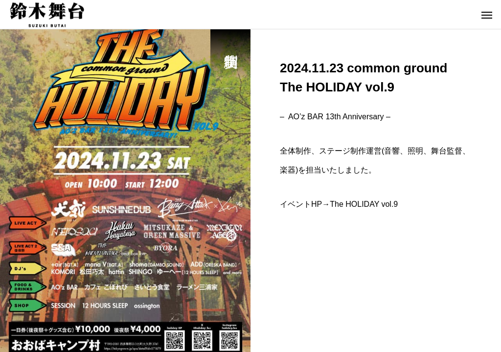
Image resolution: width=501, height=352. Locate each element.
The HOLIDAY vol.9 (364, 204)
